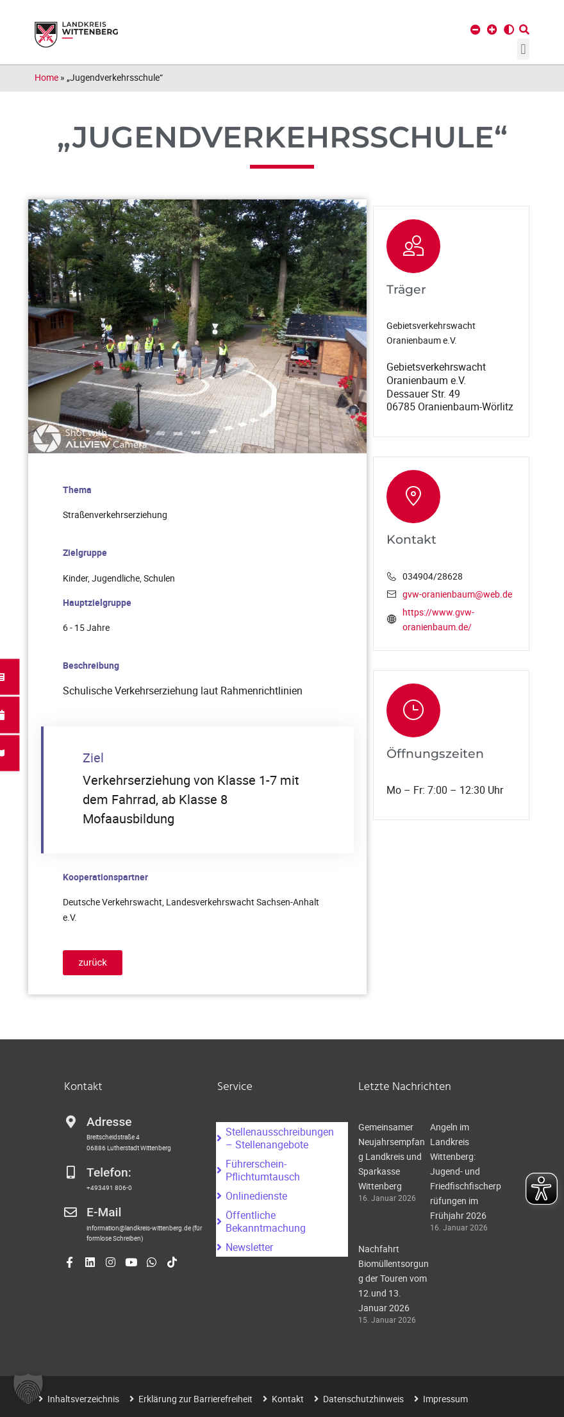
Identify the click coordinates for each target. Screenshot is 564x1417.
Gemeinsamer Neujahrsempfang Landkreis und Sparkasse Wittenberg (391, 1156)
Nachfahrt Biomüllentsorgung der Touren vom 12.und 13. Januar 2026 (393, 1278)
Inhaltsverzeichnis (83, 1399)
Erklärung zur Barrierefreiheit (195, 1399)
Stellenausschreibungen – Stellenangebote (280, 1138)
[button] (523, 49)
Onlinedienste (256, 1196)
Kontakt (288, 1399)
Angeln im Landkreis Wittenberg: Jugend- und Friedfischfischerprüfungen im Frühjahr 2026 (465, 1171)
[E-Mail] (70, 1212)
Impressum (445, 1399)
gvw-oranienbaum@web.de (457, 594)
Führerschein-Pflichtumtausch (263, 1170)
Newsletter (249, 1247)
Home (46, 77)
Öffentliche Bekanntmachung (266, 1221)
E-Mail (104, 1212)
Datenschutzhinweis (363, 1399)
